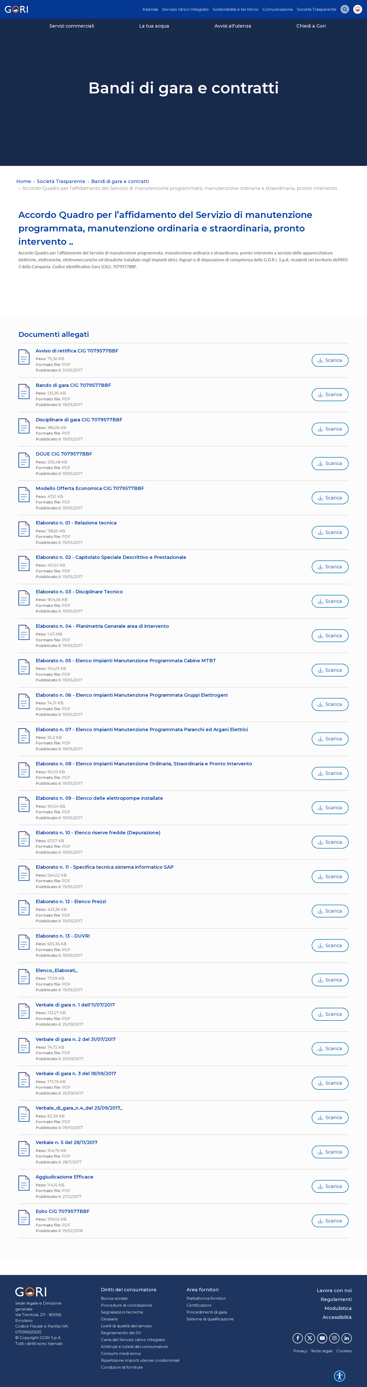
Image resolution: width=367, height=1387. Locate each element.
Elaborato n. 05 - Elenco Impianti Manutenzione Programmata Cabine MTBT (126, 661)
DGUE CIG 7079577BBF (64, 454)
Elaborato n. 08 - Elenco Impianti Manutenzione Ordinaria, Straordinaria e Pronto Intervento (144, 764)
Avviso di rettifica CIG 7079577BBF (77, 351)
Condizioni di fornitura (121, 1367)
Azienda (150, 9)
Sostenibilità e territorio (235, 9)
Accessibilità (337, 1317)
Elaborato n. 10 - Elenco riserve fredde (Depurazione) (98, 833)
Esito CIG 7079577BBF (63, 1211)
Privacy (300, 1350)
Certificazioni (199, 1305)
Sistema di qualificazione (210, 1319)
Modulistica (338, 1308)
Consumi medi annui (121, 1353)
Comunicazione (278, 9)
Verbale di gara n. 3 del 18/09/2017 (76, 1073)
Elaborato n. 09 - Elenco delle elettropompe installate (99, 798)
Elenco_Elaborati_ (56, 970)
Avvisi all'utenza (233, 26)
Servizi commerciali (71, 26)
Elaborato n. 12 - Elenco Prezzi (71, 901)
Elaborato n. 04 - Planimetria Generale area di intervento (102, 626)
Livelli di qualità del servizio (126, 1325)
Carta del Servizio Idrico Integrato (133, 1339)
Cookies (344, 1350)
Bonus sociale (114, 1298)
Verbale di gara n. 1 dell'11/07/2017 (75, 1005)
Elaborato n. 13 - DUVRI (63, 936)
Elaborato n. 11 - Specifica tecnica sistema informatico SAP (105, 867)
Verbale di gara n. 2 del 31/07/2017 (76, 1039)
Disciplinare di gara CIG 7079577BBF (79, 420)
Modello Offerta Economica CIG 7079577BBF (90, 488)
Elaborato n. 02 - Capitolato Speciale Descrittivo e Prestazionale (111, 557)
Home (23, 181)
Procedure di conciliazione (126, 1305)
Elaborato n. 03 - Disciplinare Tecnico (79, 592)
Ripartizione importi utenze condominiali (140, 1360)
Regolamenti (336, 1299)
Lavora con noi (334, 1290)
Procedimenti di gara (207, 1312)
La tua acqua (154, 26)
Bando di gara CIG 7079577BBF (73, 385)
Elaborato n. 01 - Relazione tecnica (76, 523)
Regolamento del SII (121, 1332)
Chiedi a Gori (311, 26)
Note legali (321, 1350)
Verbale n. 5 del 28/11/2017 (67, 1142)
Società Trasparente (316, 9)
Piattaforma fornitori (206, 1298)
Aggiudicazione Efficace (64, 1177)
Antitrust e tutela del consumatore (134, 1346)
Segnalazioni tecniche (122, 1312)
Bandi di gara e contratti (120, 181)
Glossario (109, 1319)
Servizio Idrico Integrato (185, 9)
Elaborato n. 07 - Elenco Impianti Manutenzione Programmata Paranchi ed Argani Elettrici (142, 729)
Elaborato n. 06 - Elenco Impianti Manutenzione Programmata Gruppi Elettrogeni (132, 695)
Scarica (329, 360)
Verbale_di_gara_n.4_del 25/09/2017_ (79, 1108)
